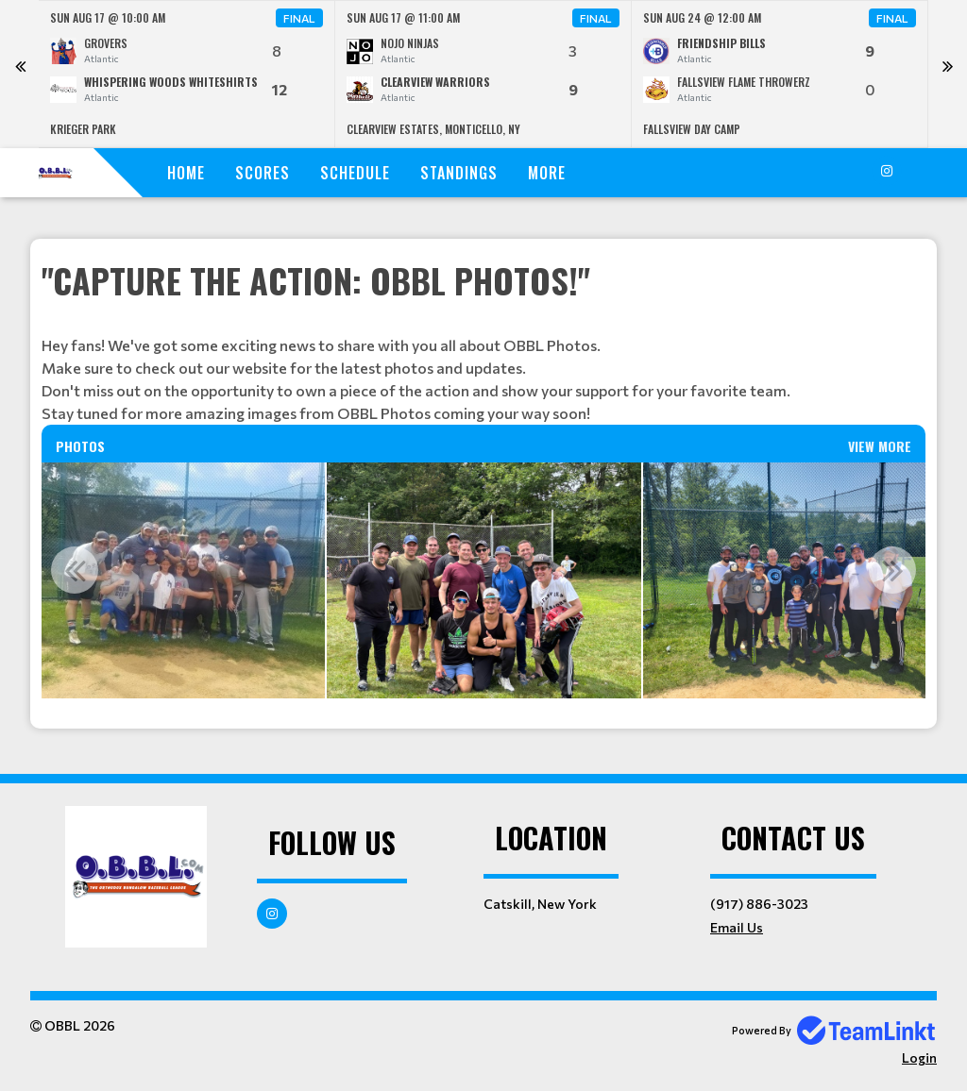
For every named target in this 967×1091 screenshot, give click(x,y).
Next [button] (892, 570)
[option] (187, 74)
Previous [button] (74, 570)
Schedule (355, 172)
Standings (459, 172)
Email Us (736, 927)
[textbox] (483, 340)
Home (186, 172)
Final (299, 18)
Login (919, 1057)
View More (879, 446)
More (547, 172)
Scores (262, 172)
